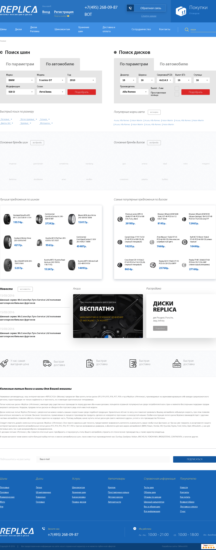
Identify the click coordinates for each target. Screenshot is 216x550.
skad (165, 164)
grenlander (38, 164)
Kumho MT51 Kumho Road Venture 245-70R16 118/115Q (54, 262)
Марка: (9, 75)
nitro (185, 164)
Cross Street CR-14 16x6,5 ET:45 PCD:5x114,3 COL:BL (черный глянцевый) (135, 262)
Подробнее (160, 328)
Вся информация (152, 511)
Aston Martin (136, 121)
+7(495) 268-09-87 (101, 7)
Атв (1, 507)
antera (144, 164)
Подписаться (194, 459)
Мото (2, 502)
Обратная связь (150, 8)
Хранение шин (83, 29)
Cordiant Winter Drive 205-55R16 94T (22, 239)
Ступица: (198, 75)
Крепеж (111, 488)
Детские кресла (115, 497)
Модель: (41, 75)
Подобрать (82, 92)
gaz (124, 164)
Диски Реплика (34, 29)
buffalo (165, 180)
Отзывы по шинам (152, 497)
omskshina (63, 164)
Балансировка (79, 497)
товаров (194, 13)
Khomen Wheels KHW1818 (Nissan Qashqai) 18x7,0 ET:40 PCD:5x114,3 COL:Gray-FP (200, 216)
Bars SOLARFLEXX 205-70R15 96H (23, 262)
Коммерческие (7, 497)
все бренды (37, 143)
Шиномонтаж (62, 29)
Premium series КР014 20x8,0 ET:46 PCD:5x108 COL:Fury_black (134, 216)
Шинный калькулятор (154, 502)
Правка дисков (79, 502)
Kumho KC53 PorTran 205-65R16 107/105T (56, 239)
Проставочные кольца (118, 492)
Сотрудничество (141, 29)
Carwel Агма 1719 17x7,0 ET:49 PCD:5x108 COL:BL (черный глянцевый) (134, 239)
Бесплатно (97, 309)
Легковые (4, 488)
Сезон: (40, 87)
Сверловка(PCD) (164, 75)
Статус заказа (148, 16)
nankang (89, 164)
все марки (154, 112)
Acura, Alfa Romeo (121, 121)
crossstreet (124, 180)
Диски (18, 29)
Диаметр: (124, 75)
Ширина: (143, 75)
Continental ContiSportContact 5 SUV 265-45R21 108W (86, 239)
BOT (88, 14)
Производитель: (127, 87)
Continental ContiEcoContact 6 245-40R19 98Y (54, 216)
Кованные (41, 497)
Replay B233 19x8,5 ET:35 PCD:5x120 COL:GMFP (169, 262)
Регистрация (64, 12)
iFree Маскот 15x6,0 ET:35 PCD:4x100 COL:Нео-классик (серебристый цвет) (168, 239)
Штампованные (43, 492)
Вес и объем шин (152, 507)
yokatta (145, 180)
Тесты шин (149, 488)
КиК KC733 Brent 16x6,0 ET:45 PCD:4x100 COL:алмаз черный (201, 239)
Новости (184, 488)
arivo (64, 180)
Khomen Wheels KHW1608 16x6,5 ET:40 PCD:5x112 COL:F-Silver (168, 216)
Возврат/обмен (187, 502)
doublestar (38, 180)
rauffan (89, 180)
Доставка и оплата (109, 29)
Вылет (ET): (180, 75)
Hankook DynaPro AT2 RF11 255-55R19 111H (22, 217)
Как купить (185, 497)
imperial (12, 164)
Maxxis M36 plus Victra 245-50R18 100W (87, 217)
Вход (46, 12)
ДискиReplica (165, 307)
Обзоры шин (150, 492)
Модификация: (13, 87)
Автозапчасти (114, 502)
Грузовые (4, 492)
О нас (182, 511)
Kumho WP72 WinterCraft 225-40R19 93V (88, 262)
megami (206, 164)
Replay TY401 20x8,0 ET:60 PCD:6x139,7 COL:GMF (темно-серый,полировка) (199, 262)
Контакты (164, 29)
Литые (39, 488)
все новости (25, 289)
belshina (12, 180)
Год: (69, 75)
